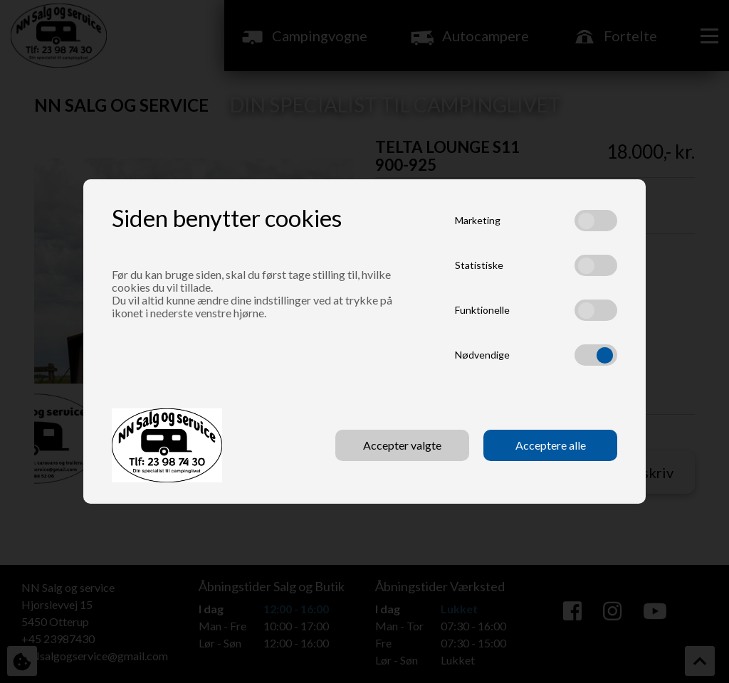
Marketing (477, 220)
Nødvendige (482, 355)
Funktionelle (482, 310)
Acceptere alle (550, 445)
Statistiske (479, 265)
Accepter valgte (402, 445)
